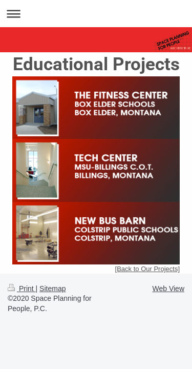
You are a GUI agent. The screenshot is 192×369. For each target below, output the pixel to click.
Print (22, 288)
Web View (168, 288)
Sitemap (52, 288)
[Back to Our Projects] (147, 269)
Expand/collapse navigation (96, 14)
